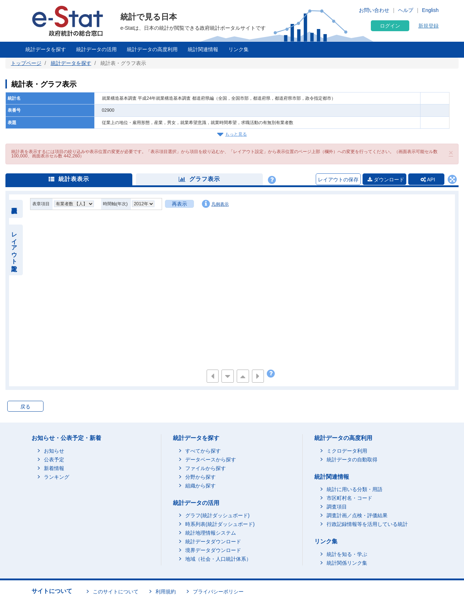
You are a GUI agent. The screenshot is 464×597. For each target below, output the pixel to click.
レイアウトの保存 (338, 179)
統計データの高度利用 (152, 49)
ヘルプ (405, 10)
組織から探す (200, 485)
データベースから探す (210, 459)
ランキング (56, 476)
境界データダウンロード (213, 550)
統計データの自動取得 (352, 459)
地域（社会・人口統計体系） (218, 558)
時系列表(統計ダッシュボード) (219, 524)
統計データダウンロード (213, 541)
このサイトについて (115, 591)
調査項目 (337, 506)
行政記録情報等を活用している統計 (367, 524)
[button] (451, 152)
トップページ (26, 63)
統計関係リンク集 (347, 562)
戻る (25, 406)
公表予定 (54, 459)
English (430, 10)
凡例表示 (215, 204)
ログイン (390, 26)
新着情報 (54, 468)
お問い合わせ (374, 10)
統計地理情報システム (210, 532)
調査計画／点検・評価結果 (357, 515)
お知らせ (54, 450)
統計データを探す (45, 49)
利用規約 (166, 591)
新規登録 (428, 26)
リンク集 (238, 49)
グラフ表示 (199, 179)
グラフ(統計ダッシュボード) (217, 515)
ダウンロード (386, 179)
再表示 (179, 204)
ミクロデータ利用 (347, 450)
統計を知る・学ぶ (347, 554)
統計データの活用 (96, 49)
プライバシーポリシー (218, 591)
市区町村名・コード (349, 498)
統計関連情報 (203, 49)
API (427, 179)
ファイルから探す (205, 468)
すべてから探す (203, 450)
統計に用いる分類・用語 (354, 489)
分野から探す (200, 476)
